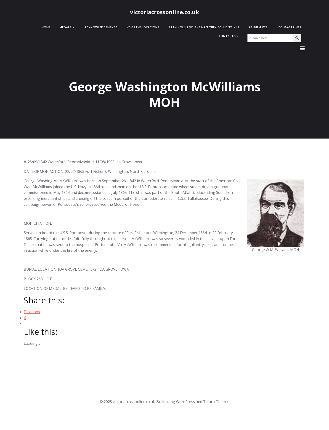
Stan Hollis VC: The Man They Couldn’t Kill (204, 27)
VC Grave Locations (143, 27)
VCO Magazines (289, 27)
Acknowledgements (101, 27)
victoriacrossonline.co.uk (164, 12)
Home (46, 27)
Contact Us (228, 36)
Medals (68, 27)
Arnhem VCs (258, 27)
